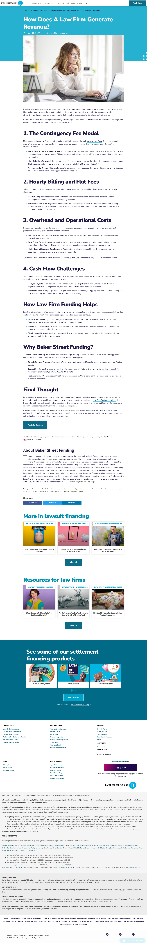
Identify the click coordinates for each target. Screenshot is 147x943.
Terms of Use (7, 764)
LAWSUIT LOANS (8, 722)
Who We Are (101, 731)
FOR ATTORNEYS (56, 758)
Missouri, (121, 842)
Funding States (77, 3)
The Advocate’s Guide (10, 736)
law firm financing (135, 864)
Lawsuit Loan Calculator (11, 739)
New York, (31, 844)
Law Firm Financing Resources (52, 10)
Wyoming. (32, 847)
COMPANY (100, 722)
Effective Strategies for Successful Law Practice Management (108, 612)
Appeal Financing (56, 761)
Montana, (135, 842)
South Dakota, (125, 844)
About (88, 3)
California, (23, 842)
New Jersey (39, 844)
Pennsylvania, (95, 844)
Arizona (4, 842)
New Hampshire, (15, 844)
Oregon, (88, 844)
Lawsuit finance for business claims (14, 864)
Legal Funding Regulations (12, 728)
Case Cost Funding (56, 772)
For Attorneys (49, 3)
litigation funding (64, 413)
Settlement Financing (57, 764)
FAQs (99, 736)
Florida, (46, 842)
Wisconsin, (25, 847)
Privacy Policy (7, 761)
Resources (33, 10)
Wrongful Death (55, 741)
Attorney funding (66, 864)
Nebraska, (6, 844)
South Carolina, (115, 844)
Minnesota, (128, 842)
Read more (108, 436)
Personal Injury (55, 728)
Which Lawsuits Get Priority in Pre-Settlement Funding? (39, 612)
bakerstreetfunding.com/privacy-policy (69, 490)
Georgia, (52, 842)
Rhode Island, (105, 844)
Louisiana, (83, 842)
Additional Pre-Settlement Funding (14, 733)
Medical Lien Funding (57, 775)
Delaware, (39, 842)
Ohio (74, 844)
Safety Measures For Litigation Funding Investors (39, 549)
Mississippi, (114, 842)
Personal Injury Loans (41, 681)
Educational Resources (104, 733)
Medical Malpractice (56, 733)
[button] (32, 502)
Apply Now (121, 764)
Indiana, (73, 842)
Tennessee (134, 844)
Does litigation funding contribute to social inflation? (108, 549)
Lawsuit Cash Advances (11, 725)
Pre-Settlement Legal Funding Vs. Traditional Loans (73, 549)
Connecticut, (31, 842)
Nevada (24, 844)
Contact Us (101, 743)
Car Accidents (54, 731)
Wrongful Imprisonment (58, 725)
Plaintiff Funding (55, 767)
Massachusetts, (97, 842)
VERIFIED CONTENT (34, 439)
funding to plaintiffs (110, 369)
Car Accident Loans (105, 681)
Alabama (11, 842)
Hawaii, (57, 842)
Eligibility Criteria (8, 767)
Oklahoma (80, 844)
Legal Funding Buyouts (10, 731)
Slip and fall (54, 739)
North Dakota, (68, 844)
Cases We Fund (63, 3)
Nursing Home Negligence (59, 736)
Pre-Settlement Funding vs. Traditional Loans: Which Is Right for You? (73, 612)
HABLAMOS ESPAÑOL (105, 751)
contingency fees (94, 141)
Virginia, (9, 847)
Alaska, (17, 842)
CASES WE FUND (56, 722)
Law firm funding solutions (104, 400)
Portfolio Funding (56, 769)
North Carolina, (58, 844)
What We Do (102, 728)
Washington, (16, 847)
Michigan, (106, 842)
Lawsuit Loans (35, 3)
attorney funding (56, 369)
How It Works (102, 725)
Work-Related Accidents (58, 744)
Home (26, 10)
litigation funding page (85, 481)
